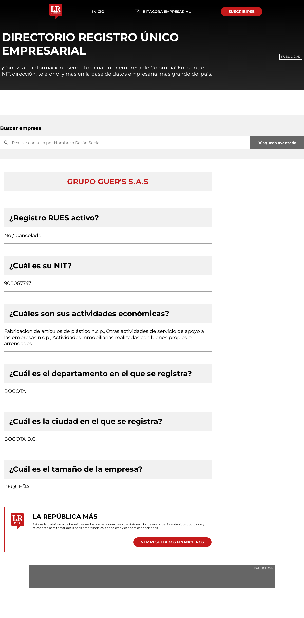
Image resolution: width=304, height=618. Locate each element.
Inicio (98, 11)
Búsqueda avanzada (276, 142)
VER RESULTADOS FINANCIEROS (172, 542)
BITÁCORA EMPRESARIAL (163, 11)
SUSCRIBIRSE (242, 11)
